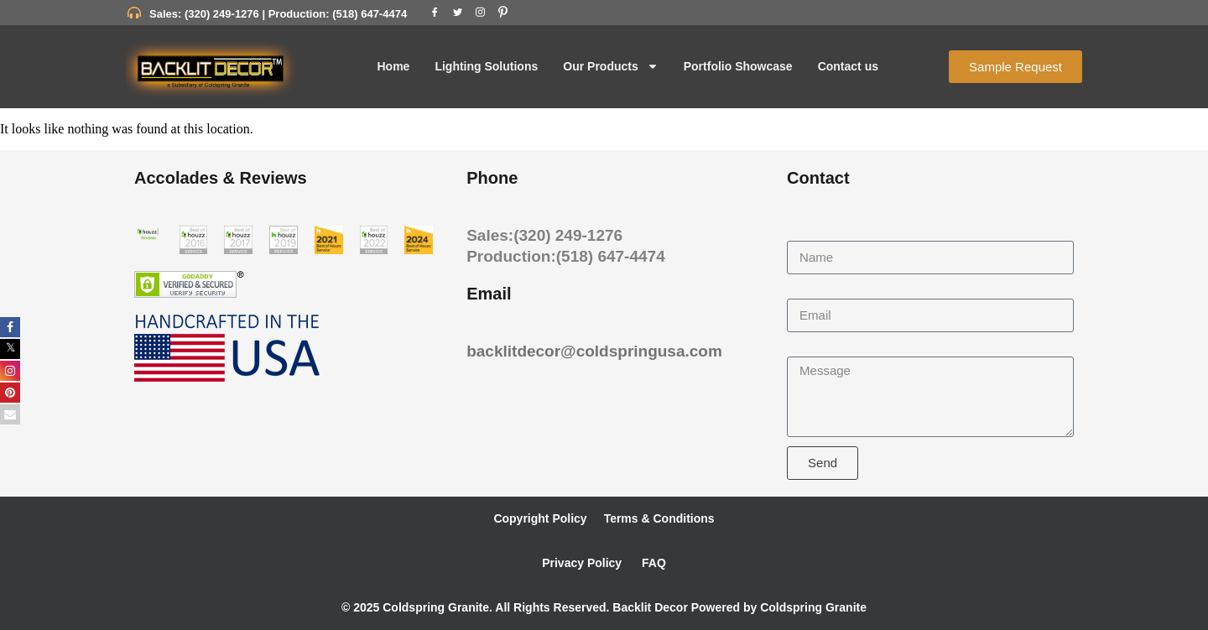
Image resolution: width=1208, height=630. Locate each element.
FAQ (652, 563)
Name (805, 233)
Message (814, 348)
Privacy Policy (582, 563)
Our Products (610, 66)
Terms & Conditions (659, 518)
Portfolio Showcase (738, 66)
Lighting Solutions (486, 66)
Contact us (848, 66)
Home (393, 66)
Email (803, 291)
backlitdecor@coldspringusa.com (594, 351)
